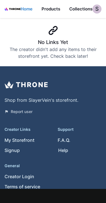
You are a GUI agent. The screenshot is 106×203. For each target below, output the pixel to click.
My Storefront (19, 140)
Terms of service (22, 186)
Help (63, 150)
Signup (12, 150)
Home (27, 9)
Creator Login (19, 176)
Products (51, 9)
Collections (80, 9)
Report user (19, 111)
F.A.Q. (64, 140)
